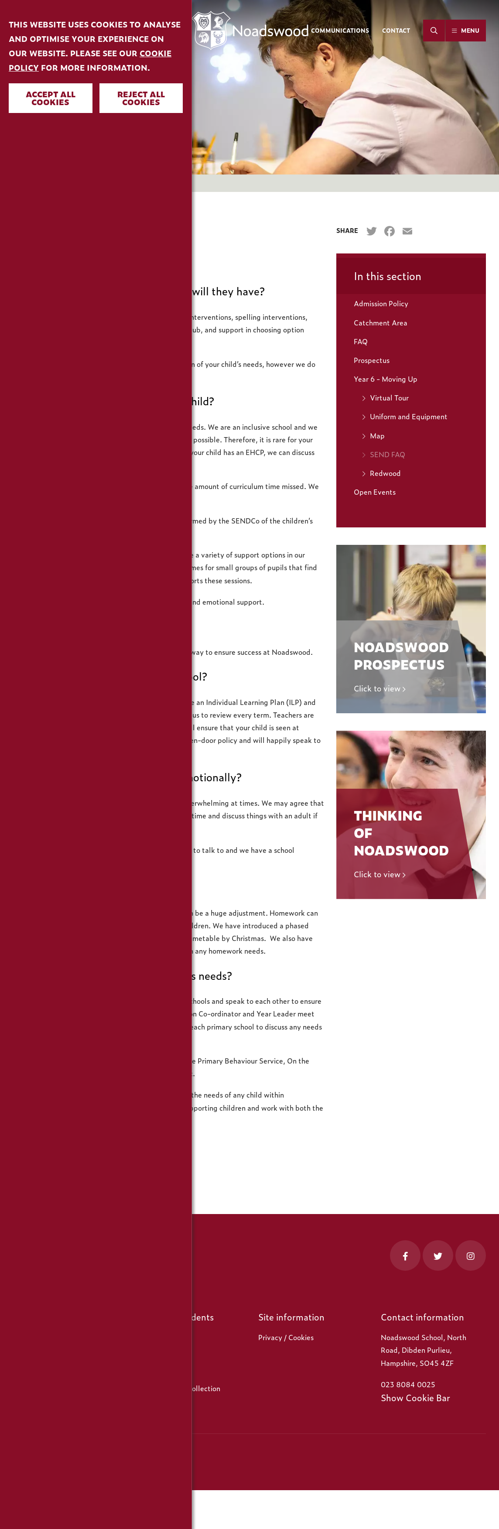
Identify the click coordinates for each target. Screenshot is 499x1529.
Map (377, 435)
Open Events (375, 491)
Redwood (385, 473)
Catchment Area (380, 322)
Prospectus (372, 360)
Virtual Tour (389, 397)
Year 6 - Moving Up (385, 378)
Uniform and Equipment (409, 416)
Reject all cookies (141, 98)
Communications (340, 30)
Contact (396, 30)
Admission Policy (381, 303)
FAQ (361, 341)
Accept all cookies (50, 98)
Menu (470, 30)
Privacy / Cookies (286, 1337)
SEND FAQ (387, 454)
